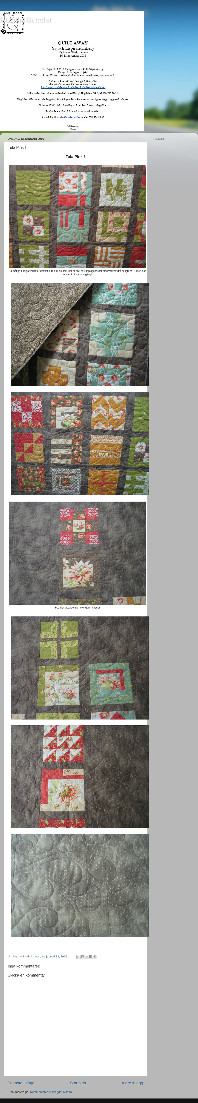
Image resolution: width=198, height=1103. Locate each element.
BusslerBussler (26, 19)
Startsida (78, 1083)
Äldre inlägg (132, 1083)
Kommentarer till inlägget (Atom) (51, 1092)
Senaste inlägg (21, 1083)
